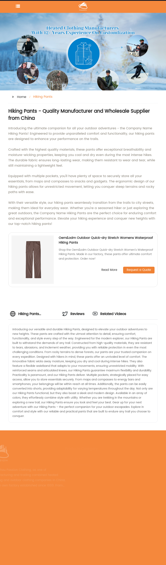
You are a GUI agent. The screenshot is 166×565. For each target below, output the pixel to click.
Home (21, 96)
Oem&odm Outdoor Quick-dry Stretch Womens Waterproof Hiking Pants (106, 240)
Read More (109, 270)
